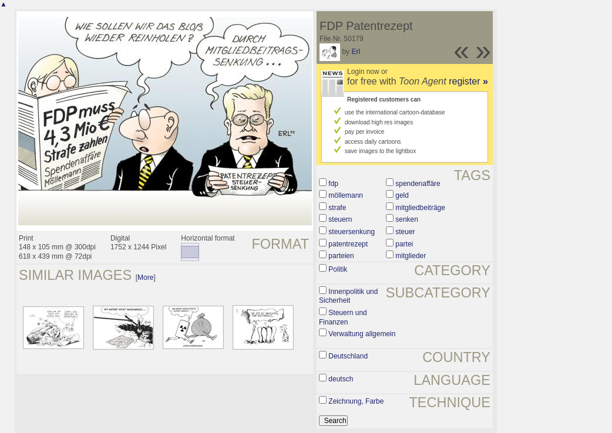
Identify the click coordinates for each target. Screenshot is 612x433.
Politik (337, 269)
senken (406, 219)
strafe (337, 208)
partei (404, 244)
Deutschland (348, 356)
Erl (355, 52)
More (145, 277)
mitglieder (410, 256)
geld (402, 195)
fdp (333, 184)
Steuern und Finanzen (343, 317)
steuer (405, 232)
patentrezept (348, 244)
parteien (341, 256)
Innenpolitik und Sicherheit (348, 296)
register (468, 81)
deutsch (340, 379)
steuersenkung (351, 232)
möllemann (345, 195)
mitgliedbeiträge (420, 208)
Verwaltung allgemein (361, 334)
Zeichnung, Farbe (356, 401)
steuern (340, 219)
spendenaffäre (417, 184)
